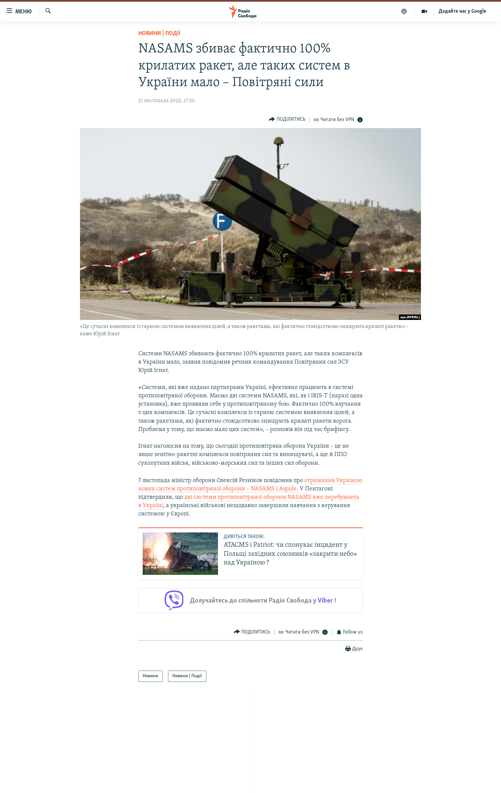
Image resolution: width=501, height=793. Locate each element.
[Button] (287, 119)
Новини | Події (159, 33)
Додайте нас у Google (462, 11)
